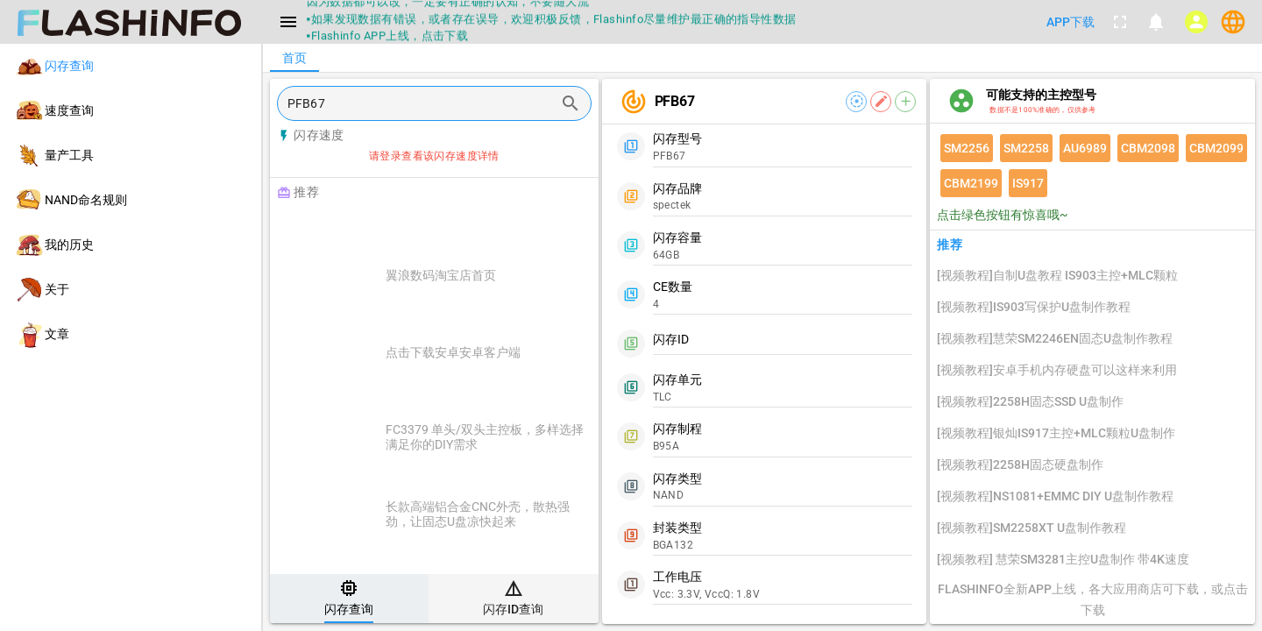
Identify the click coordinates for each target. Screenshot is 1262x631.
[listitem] (130, 66)
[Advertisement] (478, 229)
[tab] (349, 598)
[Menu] (288, 22)
